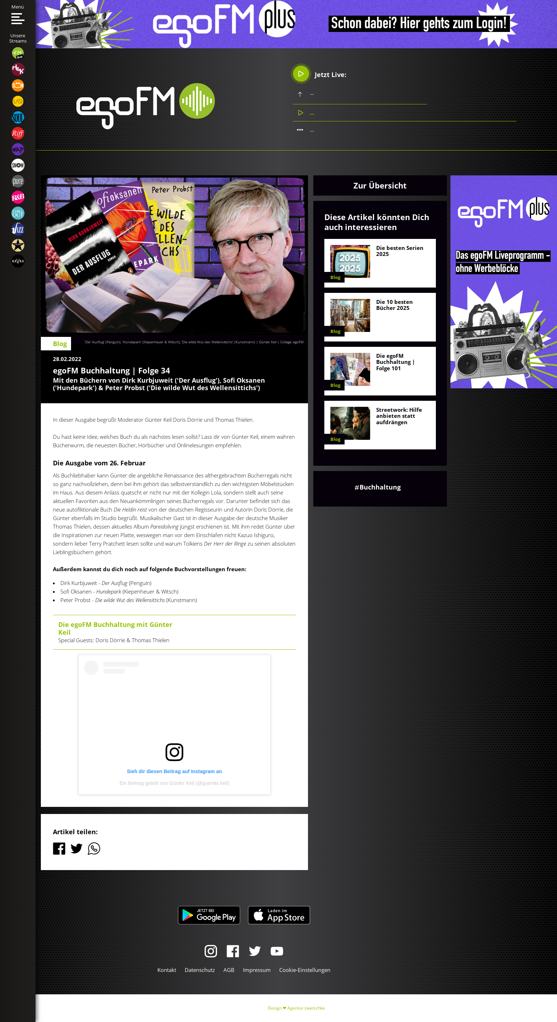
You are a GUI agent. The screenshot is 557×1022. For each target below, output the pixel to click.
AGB (228, 969)
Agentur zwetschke (306, 1008)
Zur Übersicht (380, 185)
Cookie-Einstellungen (304, 969)
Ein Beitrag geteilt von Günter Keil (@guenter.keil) (174, 783)
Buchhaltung (380, 487)
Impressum (257, 969)
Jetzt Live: (319, 74)
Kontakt (166, 969)
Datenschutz (200, 969)
